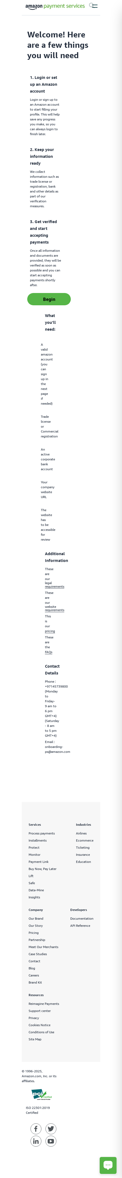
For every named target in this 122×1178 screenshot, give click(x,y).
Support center (40, 1011)
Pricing (34, 933)
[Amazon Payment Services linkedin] (35, 1141)
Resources (36, 995)
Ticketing (83, 847)
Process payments (42, 833)
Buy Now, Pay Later (42, 869)
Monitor (34, 855)
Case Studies (38, 954)
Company (36, 910)
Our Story (36, 926)
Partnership (37, 940)
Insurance (83, 855)
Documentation (81, 918)
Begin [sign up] (49, 299)
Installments (38, 840)
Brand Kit (35, 982)
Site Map (35, 1039)
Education (83, 862)
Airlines (81, 833)
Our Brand (36, 918)
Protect (34, 847)
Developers (78, 910)
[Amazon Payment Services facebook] (35, 1128)
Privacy (34, 1018)
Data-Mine (36, 890)
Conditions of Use (41, 1032)
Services (35, 824)
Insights (34, 897)
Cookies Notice (39, 1025)
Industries (83, 824)
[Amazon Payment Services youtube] (50, 1141)
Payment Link (38, 862)
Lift (31, 876)
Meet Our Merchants (43, 947)
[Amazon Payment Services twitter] (50, 1128)
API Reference (80, 926)
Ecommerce (84, 840)
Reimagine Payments (44, 1004)
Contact (34, 961)
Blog (32, 968)
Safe (32, 883)
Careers (34, 975)
